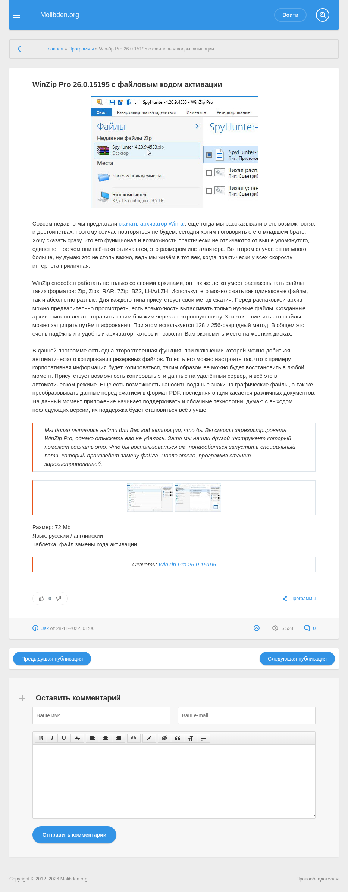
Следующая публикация (297, 659)
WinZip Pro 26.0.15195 (187, 564)
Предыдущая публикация (52, 659)
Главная (54, 49)
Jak (45, 628)
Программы (81, 49)
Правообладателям (317, 879)
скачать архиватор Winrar (152, 223)
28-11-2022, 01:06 (75, 628)
